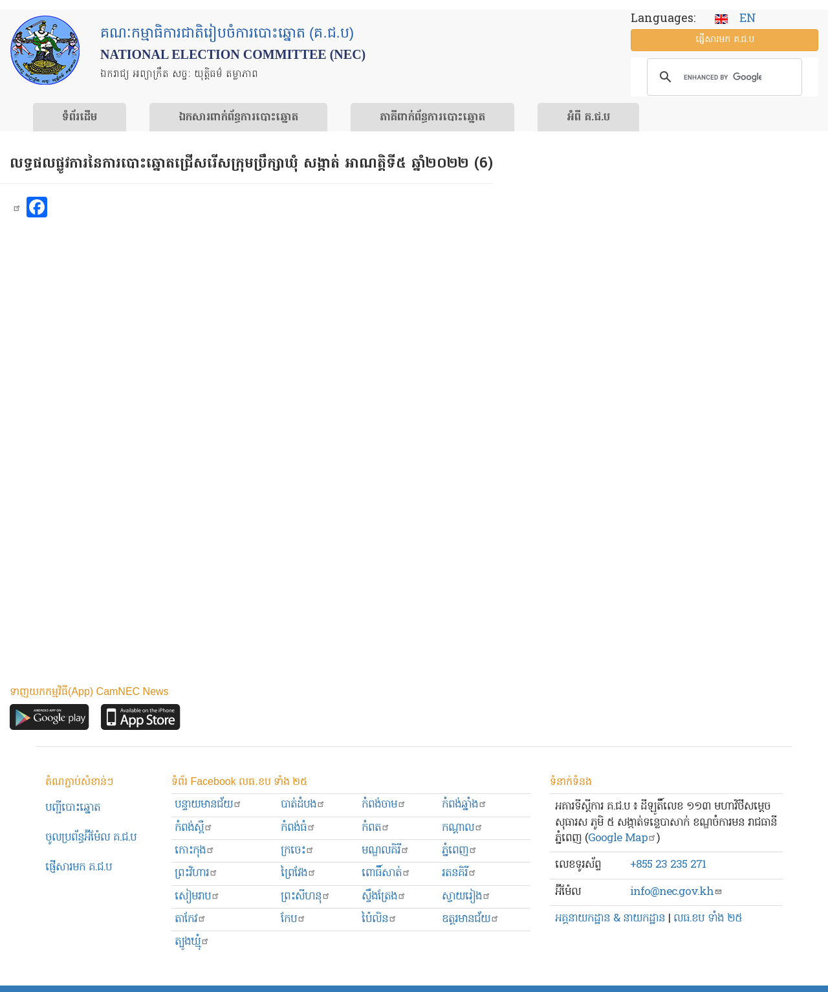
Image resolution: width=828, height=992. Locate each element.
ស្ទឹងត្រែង (384, 896)
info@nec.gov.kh (676, 892)
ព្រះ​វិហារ (196, 873)
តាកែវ (190, 919)
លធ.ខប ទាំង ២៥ (707, 918)
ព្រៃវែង (298, 873)
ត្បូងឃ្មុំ (192, 942)
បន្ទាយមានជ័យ (208, 805)
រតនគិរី (459, 873)
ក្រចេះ (297, 851)
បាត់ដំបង (303, 805)
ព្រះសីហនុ (306, 896)
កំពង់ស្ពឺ (194, 828)
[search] (722, 77)
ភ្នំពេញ (459, 851)
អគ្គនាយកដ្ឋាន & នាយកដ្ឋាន (610, 918)
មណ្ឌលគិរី (385, 851)
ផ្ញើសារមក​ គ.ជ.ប (78, 867)
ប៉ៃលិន (379, 919)
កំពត (376, 828)
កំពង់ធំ (298, 828)
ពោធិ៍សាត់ (386, 873)
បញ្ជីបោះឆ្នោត (72, 808)
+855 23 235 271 (668, 865)
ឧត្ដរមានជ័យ (470, 919)
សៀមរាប (197, 896)
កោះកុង (195, 851)
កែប (293, 919)
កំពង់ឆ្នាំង (464, 805)
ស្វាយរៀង (466, 896)
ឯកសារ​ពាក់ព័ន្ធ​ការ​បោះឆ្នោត (238, 117)
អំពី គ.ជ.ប (588, 117)
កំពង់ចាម (384, 805)
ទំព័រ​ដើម (79, 117)
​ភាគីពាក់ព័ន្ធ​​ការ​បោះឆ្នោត (432, 117)
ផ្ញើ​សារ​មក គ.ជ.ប (724, 40)
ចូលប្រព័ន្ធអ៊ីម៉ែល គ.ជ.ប (90, 838)
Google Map (622, 838)
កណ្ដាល (462, 828)
